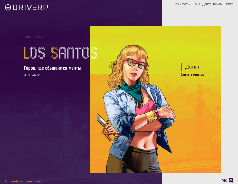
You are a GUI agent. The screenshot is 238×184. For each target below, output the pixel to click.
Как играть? (182, 4)
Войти (229, 4)
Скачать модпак (192, 75)
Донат (206, 4)
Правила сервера (34, 181)
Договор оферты (14, 181)
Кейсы (217, 4)
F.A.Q (196, 4)
